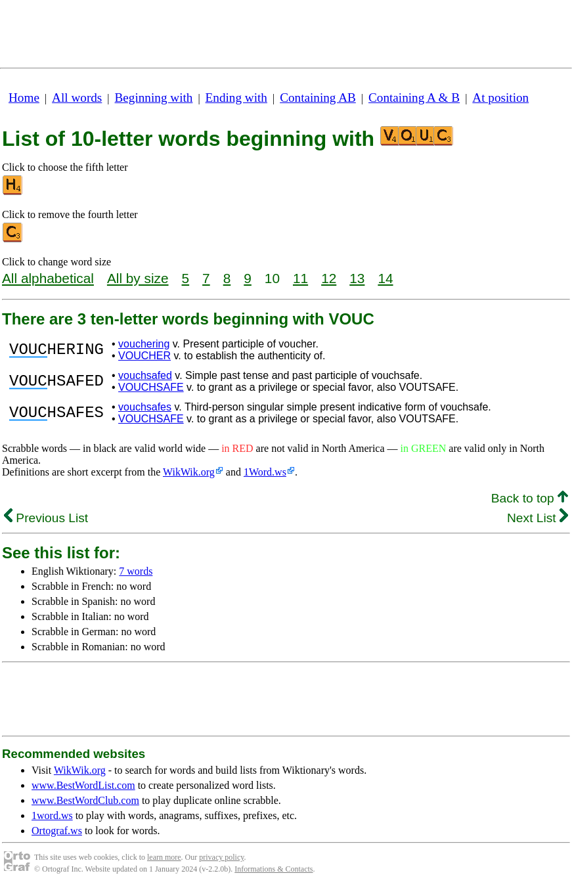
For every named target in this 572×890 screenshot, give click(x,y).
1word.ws (52, 815)
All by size (138, 278)
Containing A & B (414, 97)
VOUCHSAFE (151, 387)
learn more (164, 857)
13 (356, 278)
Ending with (236, 97)
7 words (135, 571)
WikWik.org (189, 472)
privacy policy (221, 857)
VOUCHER (144, 355)
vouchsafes (144, 406)
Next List (537, 518)
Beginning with (154, 97)
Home (24, 97)
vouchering (143, 343)
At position (500, 97)
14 (385, 278)
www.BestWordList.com (83, 785)
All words (77, 97)
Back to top (529, 498)
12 (328, 278)
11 (300, 278)
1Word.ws (265, 472)
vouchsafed (145, 375)
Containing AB (318, 97)
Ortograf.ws (57, 830)
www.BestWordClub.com (85, 800)
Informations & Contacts (273, 869)
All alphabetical (48, 278)
